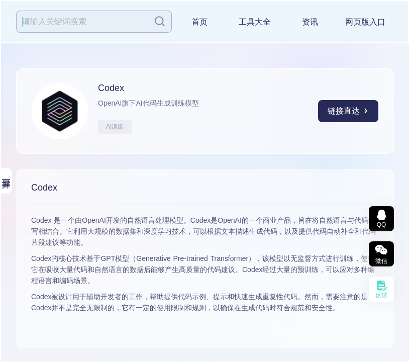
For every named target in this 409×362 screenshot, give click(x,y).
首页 (199, 22)
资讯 (310, 22)
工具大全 (255, 22)
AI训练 (115, 126)
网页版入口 (365, 22)
